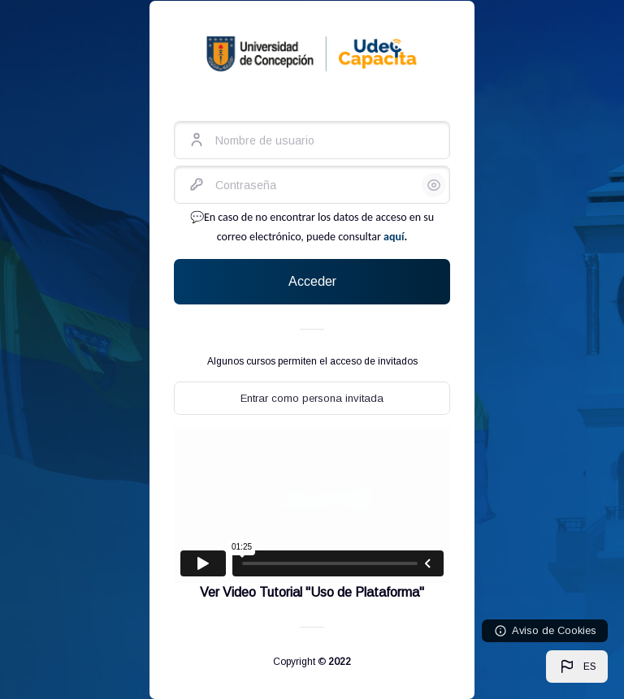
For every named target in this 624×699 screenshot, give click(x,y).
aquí (394, 237)
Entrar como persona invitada (312, 398)
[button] (577, 666)
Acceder (312, 281)
